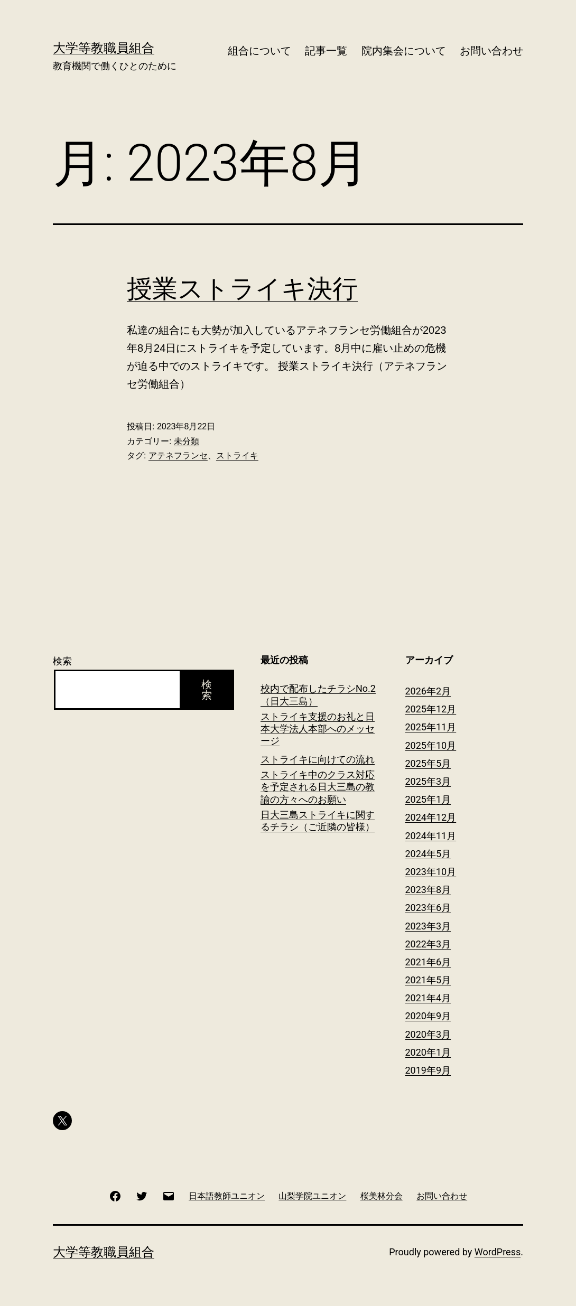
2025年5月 (428, 763)
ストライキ (237, 455)
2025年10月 (431, 745)
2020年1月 (428, 1052)
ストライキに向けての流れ (318, 759)
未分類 (186, 441)
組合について (259, 50)
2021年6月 (428, 961)
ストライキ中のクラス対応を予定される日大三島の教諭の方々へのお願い (318, 787)
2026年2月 (428, 691)
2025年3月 (428, 781)
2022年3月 (428, 944)
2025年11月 (431, 726)
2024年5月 (428, 853)
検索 (62, 660)
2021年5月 (428, 979)
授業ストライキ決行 (242, 289)
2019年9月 (428, 1070)
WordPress (498, 1251)
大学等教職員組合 (103, 48)
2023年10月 (431, 871)
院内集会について (403, 50)
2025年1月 (428, 799)
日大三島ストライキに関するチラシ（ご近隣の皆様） (318, 820)
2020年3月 (428, 1034)
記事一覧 (326, 50)
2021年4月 (428, 997)
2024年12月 (431, 817)
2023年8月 (428, 889)
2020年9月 (428, 1015)
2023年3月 (428, 926)
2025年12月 (431, 709)
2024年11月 (431, 835)
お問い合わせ (491, 50)
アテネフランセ (178, 455)
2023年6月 (428, 907)
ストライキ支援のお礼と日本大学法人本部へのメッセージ (318, 729)
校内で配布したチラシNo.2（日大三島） (318, 694)
